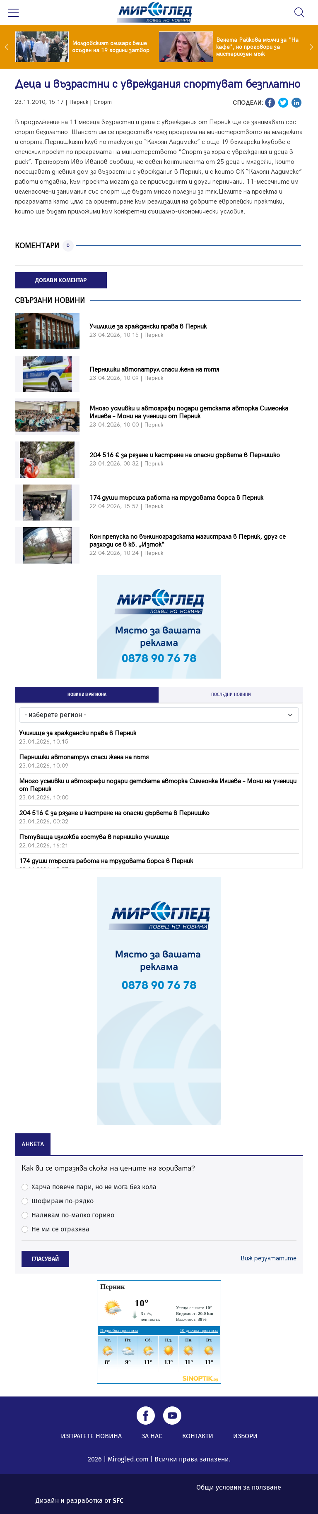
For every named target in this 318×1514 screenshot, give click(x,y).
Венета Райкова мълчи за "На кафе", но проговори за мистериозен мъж (257, 47)
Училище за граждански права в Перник (148, 327)
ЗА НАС (152, 1436)
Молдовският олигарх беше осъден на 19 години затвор (110, 47)
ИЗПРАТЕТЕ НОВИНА (91, 1436)
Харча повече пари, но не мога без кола (94, 1187)
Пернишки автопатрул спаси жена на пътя (154, 370)
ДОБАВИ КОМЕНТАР (61, 280)
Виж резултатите (268, 1258)
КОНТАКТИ (197, 1436)
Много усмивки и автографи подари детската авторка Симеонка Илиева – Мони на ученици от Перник (188, 412)
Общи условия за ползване (238, 1487)
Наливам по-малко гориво (72, 1215)
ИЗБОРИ (245, 1436)
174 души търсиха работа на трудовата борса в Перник (176, 498)
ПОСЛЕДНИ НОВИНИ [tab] (231, 694)
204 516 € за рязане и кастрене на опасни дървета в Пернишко (184, 455)
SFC (118, 1500)
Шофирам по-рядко (62, 1201)
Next (309, 47)
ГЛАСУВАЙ (45, 1258)
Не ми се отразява (60, 1229)
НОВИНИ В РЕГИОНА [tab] (86, 694)
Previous (9, 47)
